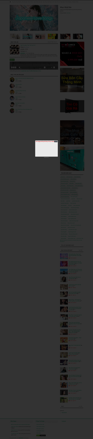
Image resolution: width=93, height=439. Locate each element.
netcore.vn (48, 157)
